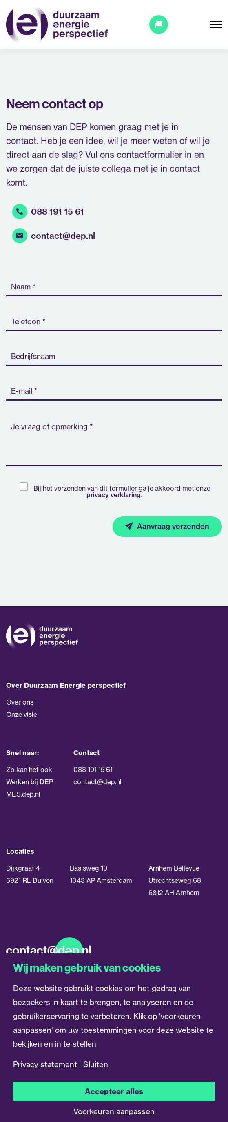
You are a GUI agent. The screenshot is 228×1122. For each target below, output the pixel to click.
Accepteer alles (114, 1091)
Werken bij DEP (29, 781)
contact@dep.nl (63, 236)
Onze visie (21, 714)
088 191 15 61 (57, 211)
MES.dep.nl (23, 794)
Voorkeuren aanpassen (114, 1111)
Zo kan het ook (29, 769)
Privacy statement (45, 1064)
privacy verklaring (113, 495)
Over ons (19, 702)
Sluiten (95, 1064)
